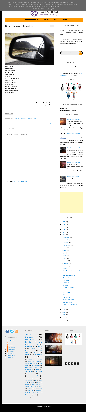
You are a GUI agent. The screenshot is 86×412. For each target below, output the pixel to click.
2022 (63, 232)
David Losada (31, 373)
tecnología (33, 386)
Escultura (40, 388)
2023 (63, 229)
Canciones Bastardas (31, 392)
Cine (41, 357)
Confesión (65, 285)
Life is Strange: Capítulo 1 (73, 176)
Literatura (24, 118)
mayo (65, 255)
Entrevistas (31, 361)
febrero (65, 263)
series (38, 382)
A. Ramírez (28, 369)
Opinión (40, 386)
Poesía (29, 118)
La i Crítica (10, 345)
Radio (35, 395)
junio (64, 253)
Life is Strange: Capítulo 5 (73, 133)
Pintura (37, 369)
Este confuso (66, 280)
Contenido (46, 20)
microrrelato (29, 350)
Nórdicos (65, 295)
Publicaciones (28, 367)
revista (27, 386)
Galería (38, 361)
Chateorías (38, 390)
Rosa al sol (66, 278)
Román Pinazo (38, 359)
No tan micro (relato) (31, 363)
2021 (63, 235)
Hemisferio (66, 282)
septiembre (66, 245)
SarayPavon (11, 353)
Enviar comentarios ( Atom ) (19, 181)
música (36, 353)
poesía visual (30, 390)
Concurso (64, 20)
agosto (65, 248)
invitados (17, 118)
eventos (37, 378)
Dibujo (40, 373)
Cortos (27, 384)
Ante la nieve (66, 297)
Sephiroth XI (11, 355)
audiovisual (38, 355)
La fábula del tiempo (68, 287)
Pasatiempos (28, 395)
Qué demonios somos (32, 20)
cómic (32, 382)
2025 (63, 224)
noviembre (66, 240)
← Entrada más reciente (12, 123)
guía (36, 380)
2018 (63, 315)
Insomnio (65, 268)
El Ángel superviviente (69, 307)
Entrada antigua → (49, 123)
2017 (63, 317)
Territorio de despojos (69, 275)
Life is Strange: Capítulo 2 (73, 162)
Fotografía (28, 378)
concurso (30, 359)
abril (64, 258)
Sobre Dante (66, 292)
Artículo (40, 346)
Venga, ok (50, 9)
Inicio (31, 123)
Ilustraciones (32, 357)
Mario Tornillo (33, 376)
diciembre (66, 237)
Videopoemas (36, 365)
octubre (65, 242)
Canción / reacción (31, 388)
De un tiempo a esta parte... (19, 26)
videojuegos (28, 371)
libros (27, 355)
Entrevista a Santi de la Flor (70, 290)
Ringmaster (11, 351)
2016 (63, 320)
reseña (36, 344)
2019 (63, 312)
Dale (80, 53)
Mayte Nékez (11, 347)
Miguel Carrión (12, 349)
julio (64, 250)
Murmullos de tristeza (68, 299)
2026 (63, 222)
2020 (63, 309)
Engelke (10, 343)
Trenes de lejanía (67, 302)
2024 (63, 227)
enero (65, 266)
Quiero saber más (39, 9)
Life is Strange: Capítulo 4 (73, 119)
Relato (34, 348)
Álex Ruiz (10, 357)
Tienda (55, 20)
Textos (34, 118)
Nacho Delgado (36, 384)
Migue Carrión (38, 371)
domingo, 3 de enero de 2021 (20, 29)
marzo (65, 261)
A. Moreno (11, 341)
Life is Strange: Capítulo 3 (73, 148)
